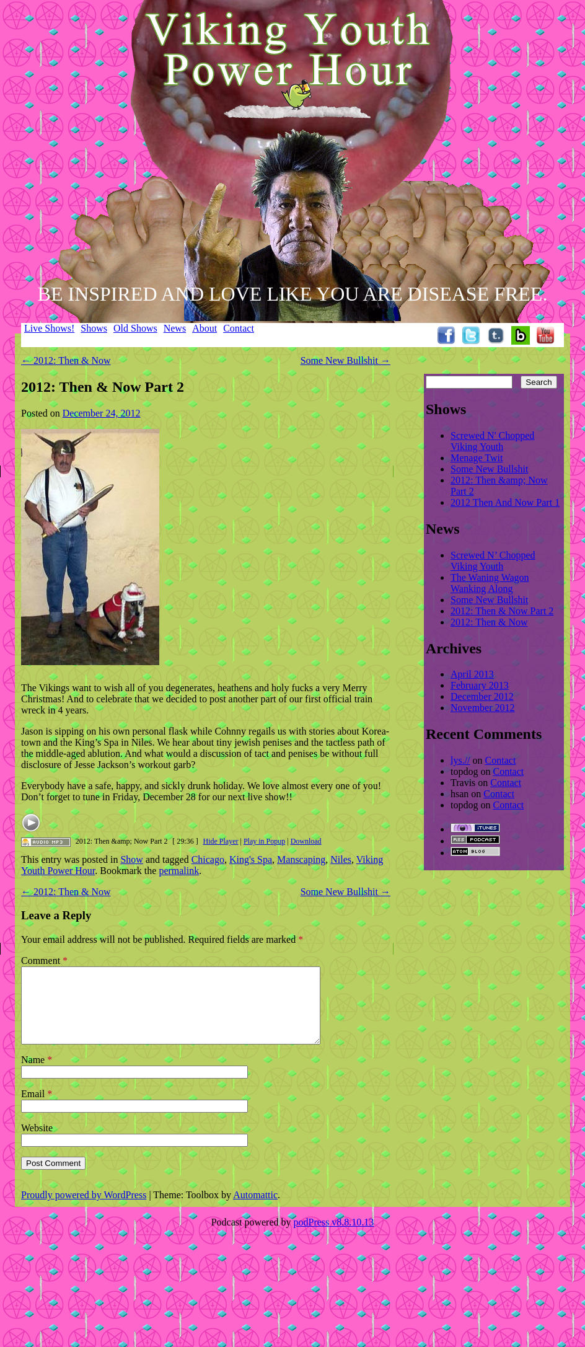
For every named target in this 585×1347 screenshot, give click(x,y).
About (204, 328)
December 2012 (482, 696)
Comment (44, 960)
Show (131, 859)
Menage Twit (477, 458)
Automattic (255, 1209)
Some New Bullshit (345, 360)
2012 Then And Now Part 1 (505, 502)
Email (36, 1108)
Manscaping (301, 859)
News (175, 328)
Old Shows (135, 328)
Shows (94, 328)
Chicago (207, 859)
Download (306, 841)
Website (37, 1142)
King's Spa (250, 859)
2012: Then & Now (66, 360)
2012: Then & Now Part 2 (502, 611)
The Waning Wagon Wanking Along (490, 583)
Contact (238, 328)
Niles (340, 859)
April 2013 (472, 674)
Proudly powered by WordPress (83, 1209)
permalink (179, 870)
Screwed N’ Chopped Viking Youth (493, 561)
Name (36, 1074)
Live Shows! (49, 328)
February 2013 (480, 685)
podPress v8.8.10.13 (334, 1237)
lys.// (460, 760)
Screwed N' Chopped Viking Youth (492, 441)
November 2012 (483, 707)
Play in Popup (264, 841)
